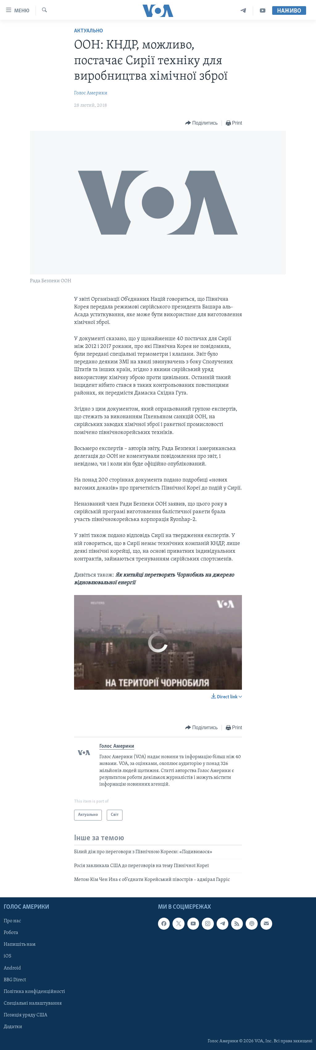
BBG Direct (15, 979)
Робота (11, 932)
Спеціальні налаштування (33, 1003)
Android (12, 967)
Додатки (13, 1026)
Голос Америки (90, 93)
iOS (7, 956)
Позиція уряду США (25, 1014)
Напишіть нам (19, 944)
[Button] (201, 123)
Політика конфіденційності (34, 991)
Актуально (88, 31)
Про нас (12, 921)
